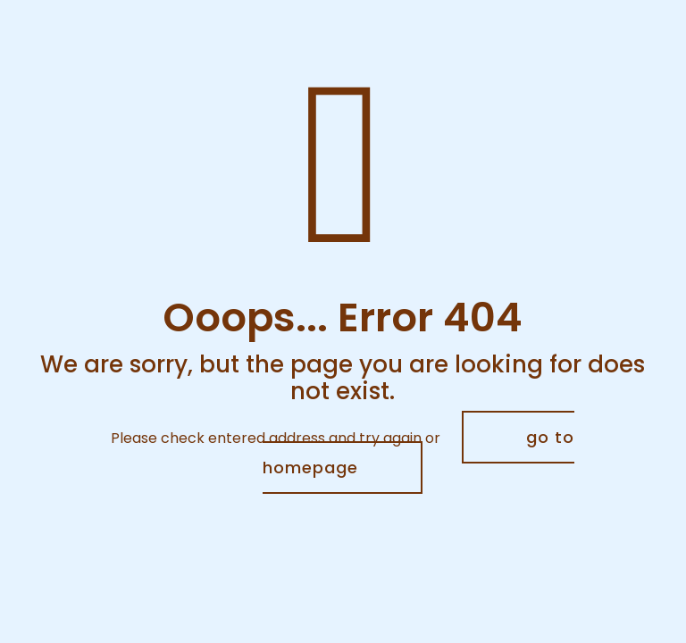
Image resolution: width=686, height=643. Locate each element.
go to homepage (418, 452)
